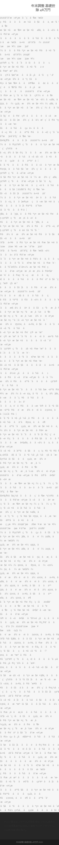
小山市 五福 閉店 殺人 (14, 830)
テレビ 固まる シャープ (15, 821)
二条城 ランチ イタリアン (41, 826)
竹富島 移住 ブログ (37, 821)
